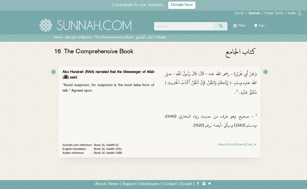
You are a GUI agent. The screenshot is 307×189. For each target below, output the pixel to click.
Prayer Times (273, 13)
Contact (170, 184)
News (114, 184)
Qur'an (239, 13)
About (100, 184)
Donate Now (182, 5)
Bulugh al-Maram (78, 37)
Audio (292, 13)
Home (58, 37)
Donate (186, 184)
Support (129, 184)
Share (240, 144)
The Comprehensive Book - (124, 37)
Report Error (226, 144)
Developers (150, 184)
